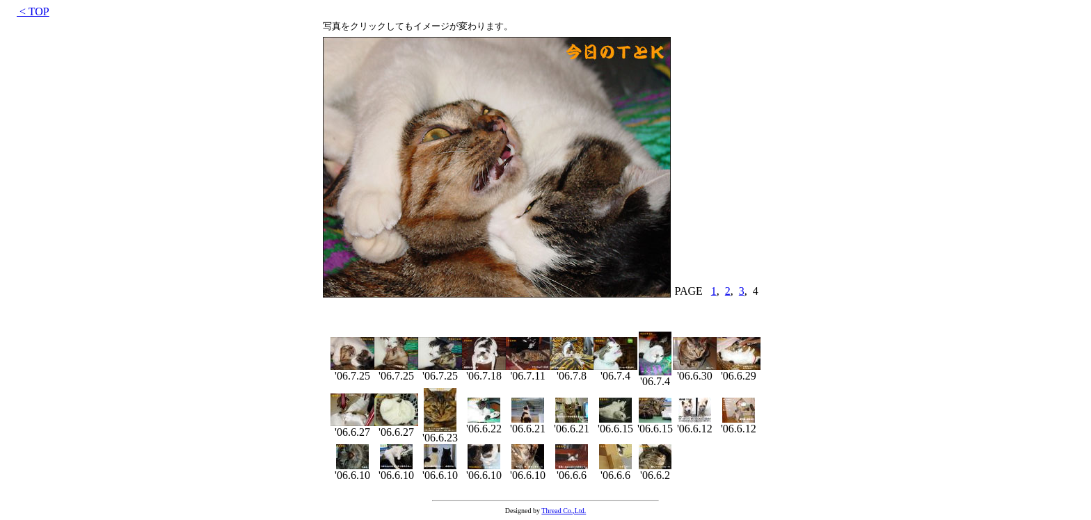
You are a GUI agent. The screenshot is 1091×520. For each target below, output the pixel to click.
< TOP (33, 11)
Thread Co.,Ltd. (563, 510)
